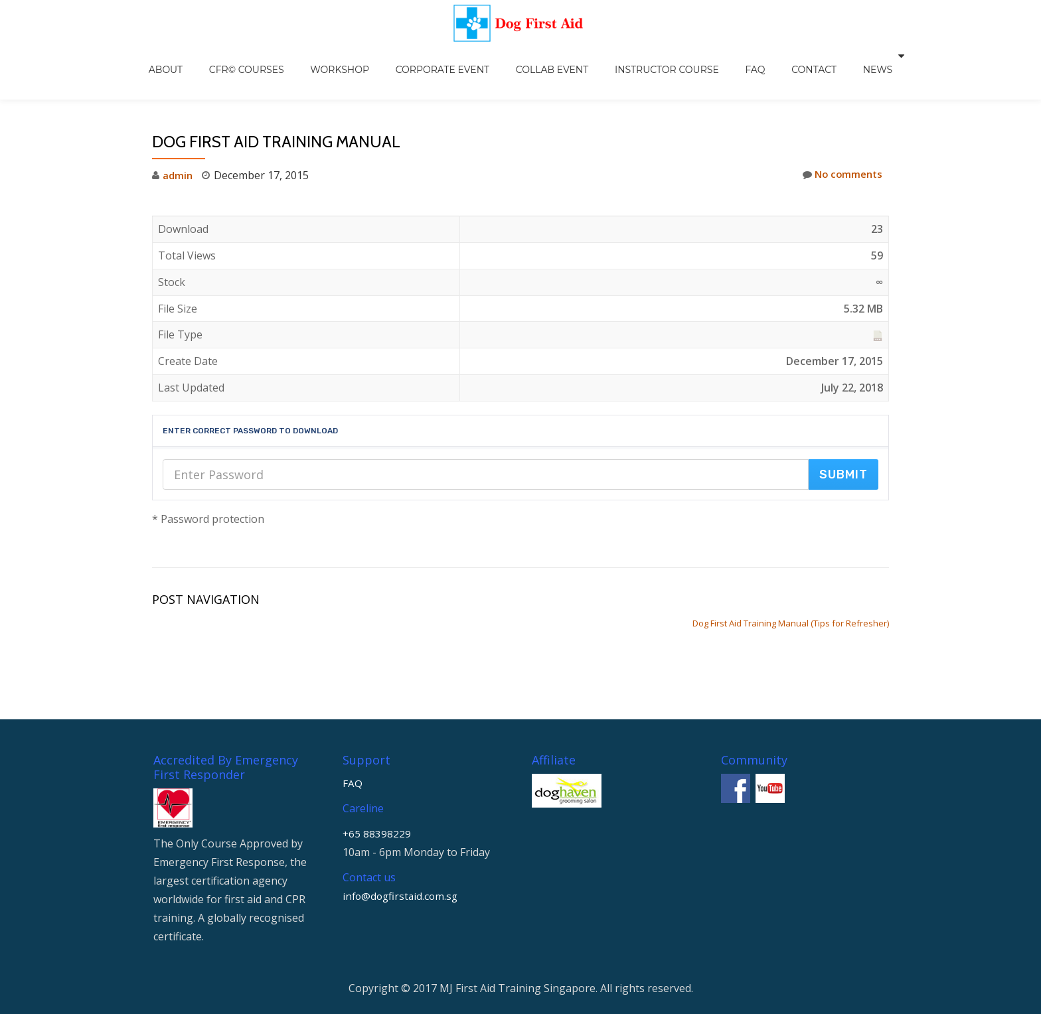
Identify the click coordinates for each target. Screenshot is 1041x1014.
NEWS (822, 56)
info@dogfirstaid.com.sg (402, 815)
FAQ (725, 56)
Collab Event (549, 56)
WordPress (575, 950)
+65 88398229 (377, 752)
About (215, 56)
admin (178, 147)
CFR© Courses (283, 56)
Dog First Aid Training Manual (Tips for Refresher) (790, 595)
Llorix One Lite (472, 950)
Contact (770, 56)
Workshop (362, 56)
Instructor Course (650, 56)
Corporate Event (452, 56)
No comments (840, 147)
